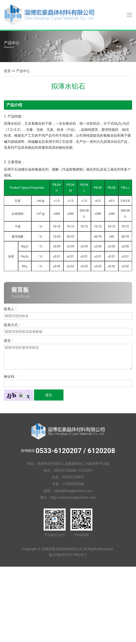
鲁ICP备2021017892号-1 (68, 555)
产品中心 (23, 71)
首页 (7, 71)
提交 (48, 395)
